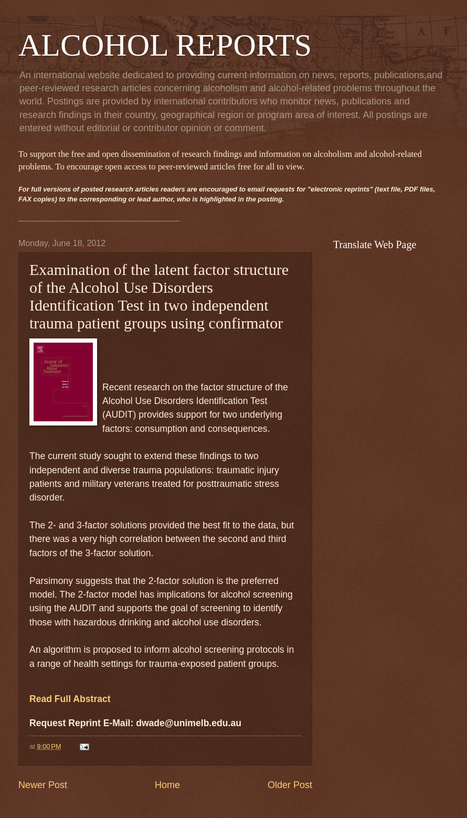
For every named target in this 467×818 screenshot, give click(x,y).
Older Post (290, 785)
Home (167, 785)
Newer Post (42, 785)
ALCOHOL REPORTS (165, 45)
